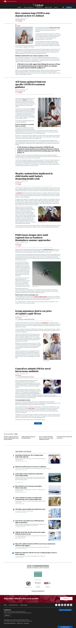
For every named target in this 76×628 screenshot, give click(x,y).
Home (5, 606)
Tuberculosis (20, 319)
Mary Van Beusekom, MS (20, 91)
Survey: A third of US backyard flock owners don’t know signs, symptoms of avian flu (46, 438)
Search (63, 7)
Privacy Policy (26, 624)
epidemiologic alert (48, 249)
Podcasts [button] (39, 7)
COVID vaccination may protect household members (28, 437)
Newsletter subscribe (65, 610)
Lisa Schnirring (18, 182)
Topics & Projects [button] (28, 7)
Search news (23, 606)
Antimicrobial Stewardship (29, 319)
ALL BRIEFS (38, 423)
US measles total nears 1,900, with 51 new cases (64, 437)
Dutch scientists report (55, 27)
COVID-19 (20, 21)
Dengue (19, 245)
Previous (15, 434)
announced (44, 322)
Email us (7, 616)
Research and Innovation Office (9, 624)
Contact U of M (20, 624)
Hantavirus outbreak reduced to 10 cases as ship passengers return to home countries (11, 438)
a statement (19, 193)
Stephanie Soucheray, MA (20, 19)
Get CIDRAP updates (65, 626)
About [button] (56, 7)
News (20, 7)
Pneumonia (31, 376)
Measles (19, 184)
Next (16, 434)
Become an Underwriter (38, 592)
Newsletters (48, 7)
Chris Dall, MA (18, 375)
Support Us (66, 599)
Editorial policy (13, 606)
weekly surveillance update (40, 296)
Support (69, 7)
